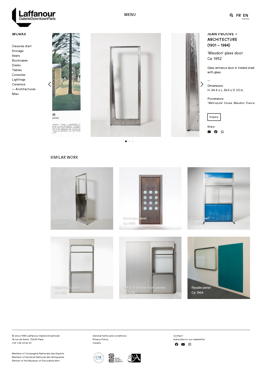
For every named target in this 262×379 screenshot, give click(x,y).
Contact (178, 343)
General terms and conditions (110, 343)
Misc (15, 101)
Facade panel (201, 295)
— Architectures (23, 97)
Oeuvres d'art (22, 54)
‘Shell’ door (63, 226)
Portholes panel (134, 226)
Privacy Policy (100, 347)
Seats (16, 63)
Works (19, 42)
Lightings (18, 87)
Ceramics (18, 92)
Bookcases (20, 68)
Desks (16, 73)
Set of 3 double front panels (144, 295)
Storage (18, 58)
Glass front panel (67, 295)
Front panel (200, 226)
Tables (17, 77)
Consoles (18, 82)
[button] (231, 15)
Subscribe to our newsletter (189, 347)
